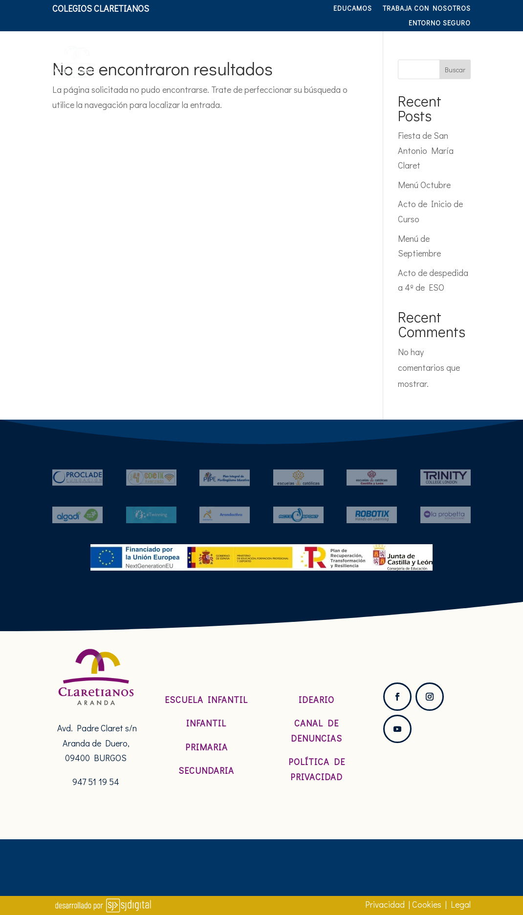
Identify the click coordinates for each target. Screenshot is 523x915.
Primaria (206, 747)
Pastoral (259, 46)
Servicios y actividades (407, 46)
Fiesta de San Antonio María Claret (426, 150)
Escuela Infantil (206, 699)
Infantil (206, 723)
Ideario (316, 699)
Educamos (352, 9)
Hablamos (448, 83)
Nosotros (197, 46)
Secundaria (206, 770)
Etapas (315, 46)
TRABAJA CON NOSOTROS (427, 9)
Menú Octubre (424, 185)
